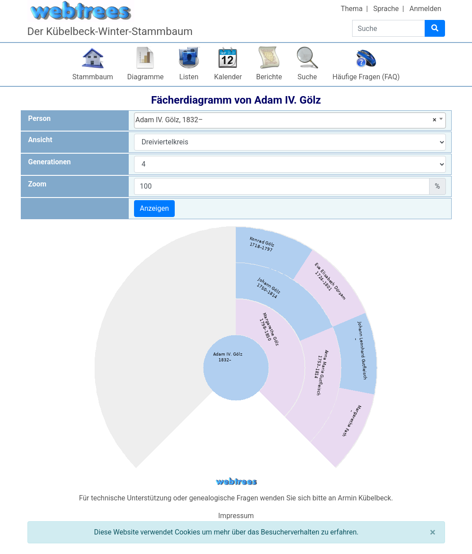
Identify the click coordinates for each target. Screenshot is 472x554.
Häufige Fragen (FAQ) (366, 77)
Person (39, 118)
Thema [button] (352, 8)
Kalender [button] (228, 77)
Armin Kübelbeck (364, 498)
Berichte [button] (269, 77)
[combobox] (290, 120)
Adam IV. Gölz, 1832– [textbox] (286, 120)
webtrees (236, 481)
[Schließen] (433, 532)
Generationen (49, 162)
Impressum (236, 515)
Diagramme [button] (145, 77)
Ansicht (40, 140)
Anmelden (425, 8)
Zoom (37, 184)
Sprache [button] (386, 8)
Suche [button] (307, 77)
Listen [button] (188, 77)
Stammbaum (93, 77)
